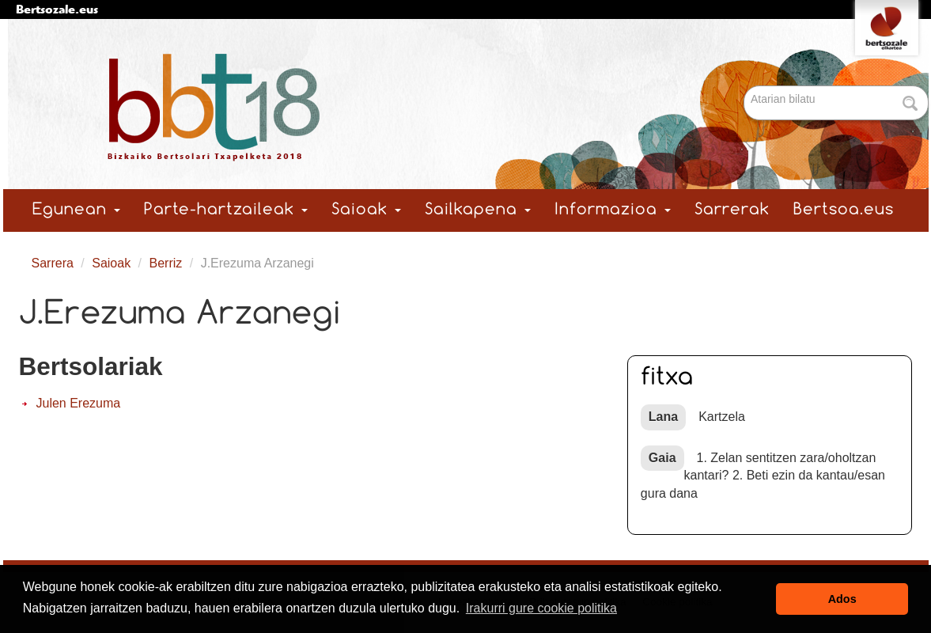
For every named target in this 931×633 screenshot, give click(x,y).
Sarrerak (732, 210)
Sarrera (53, 263)
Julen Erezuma (78, 403)
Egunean (76, 210)
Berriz (166, 263)
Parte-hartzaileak (226, 210)
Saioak (366, 210)
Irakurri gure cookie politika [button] (541, 608)
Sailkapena (478, 210)
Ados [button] (842, 599)
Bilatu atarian (745, 86)
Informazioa (612, 210)
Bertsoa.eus (843, 210)
